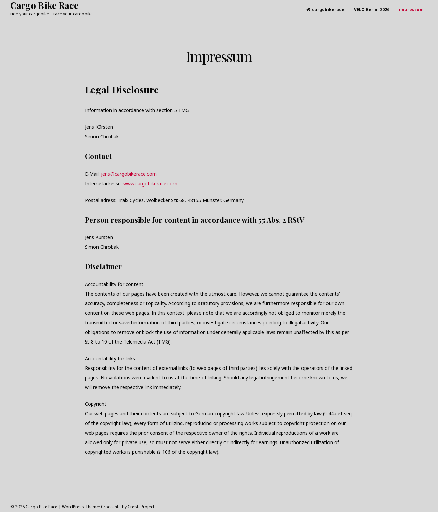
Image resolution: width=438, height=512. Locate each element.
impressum (411, 9)
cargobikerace (325, 9)
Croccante (111, 507)
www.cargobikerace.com (150, 183)
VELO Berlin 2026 (371, 9)
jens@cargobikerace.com (129, 174)
